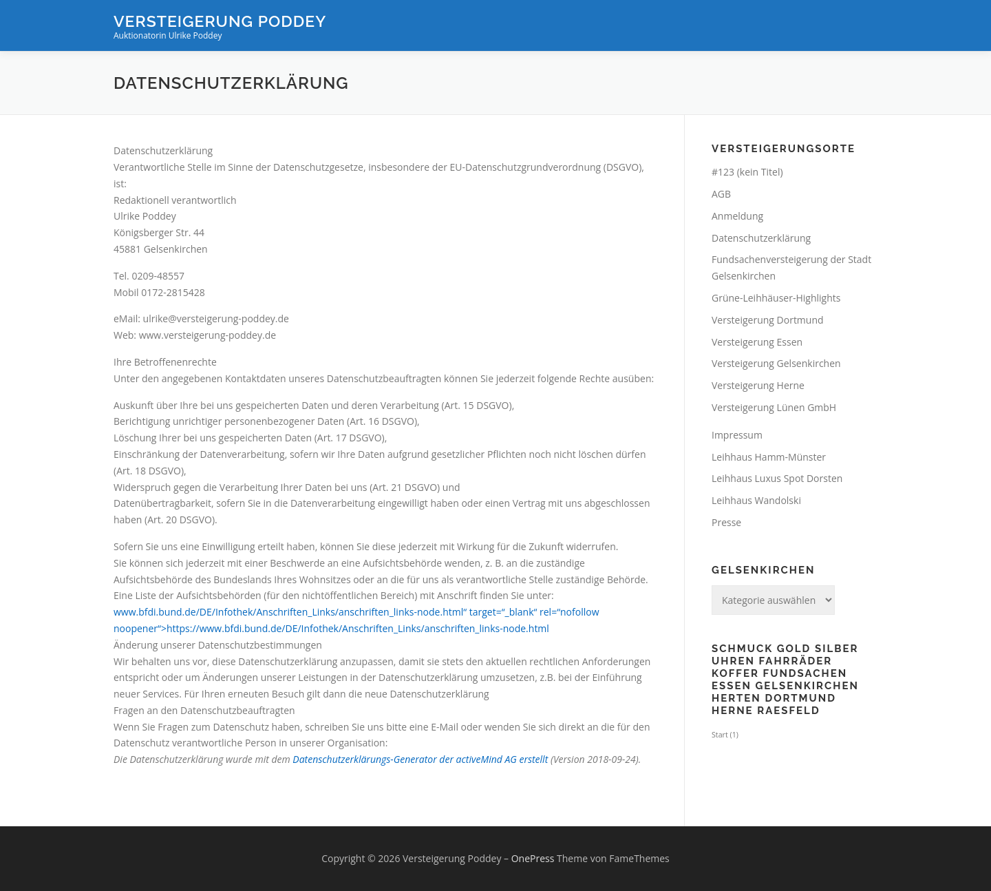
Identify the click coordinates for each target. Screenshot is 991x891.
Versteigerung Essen (757, 341)
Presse (726, 522)
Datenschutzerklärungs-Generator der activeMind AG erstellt (420, 759)
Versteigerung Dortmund (768, 319)
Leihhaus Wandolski (756, 500)
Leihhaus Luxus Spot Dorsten (777, 478)
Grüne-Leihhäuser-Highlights (776, 297)
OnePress (533, 858)
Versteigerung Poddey (220, 21)
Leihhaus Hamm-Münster (769, 456)
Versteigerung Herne (758, 385)
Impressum (737, 434)
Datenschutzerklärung (761, 237)
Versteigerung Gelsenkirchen (776, 363)
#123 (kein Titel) (747, 171)
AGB (721, 193)
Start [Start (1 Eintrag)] (725, 735)
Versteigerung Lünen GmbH (774, 407)
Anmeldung (737, 215)
